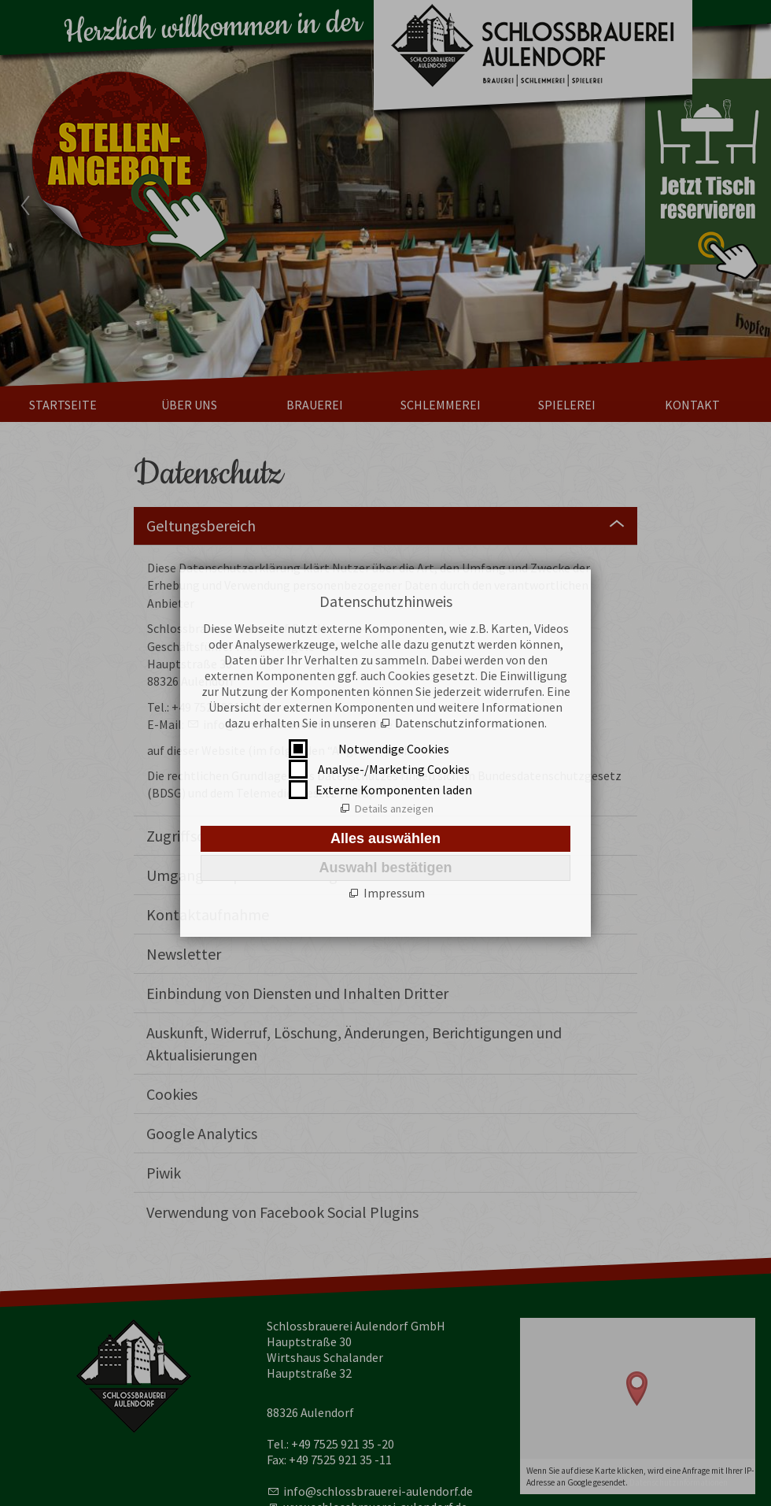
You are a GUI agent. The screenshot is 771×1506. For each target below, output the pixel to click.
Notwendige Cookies (393, 749)
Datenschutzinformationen (469, 723)
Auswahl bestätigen (385, 867)
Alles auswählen (385, 838)
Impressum (394, 893)
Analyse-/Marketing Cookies (394, 769)
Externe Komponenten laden (393, 789)
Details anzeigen (394, 808)
